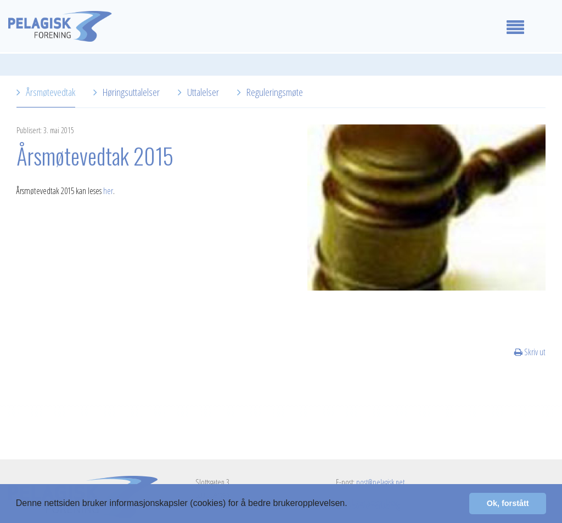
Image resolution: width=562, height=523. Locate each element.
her (108, 191)
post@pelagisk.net (380, 482)
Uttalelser (203, 91)
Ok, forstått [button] (508, 503)
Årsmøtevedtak (50, 91)
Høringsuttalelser (131, 91)
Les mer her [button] (374, 503)
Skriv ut (530, 352)
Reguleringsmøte (274, 91)
